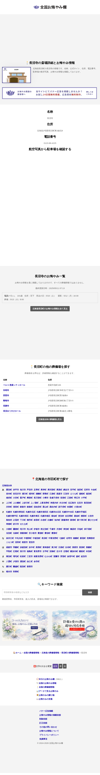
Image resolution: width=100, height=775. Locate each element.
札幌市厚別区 (19, 512)
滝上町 (30, 529)
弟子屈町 (88, 529)
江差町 (52, 494)
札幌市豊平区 (12, 516)
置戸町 (23, 498)
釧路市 (23, 507)
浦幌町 (39, 494)
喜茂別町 (88, 503)
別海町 (52, 551)
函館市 (9, 547)
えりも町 (74, 494)
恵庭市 (59, 494)
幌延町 (82, 551)
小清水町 (78, 507)
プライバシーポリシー (49, 735)
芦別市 (30, 490)
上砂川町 (26, 503)
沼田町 (18, 542)
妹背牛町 (71, 556)
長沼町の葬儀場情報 (70, 653)
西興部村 (91, 538)
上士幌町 (17, 503)
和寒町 (16, 571)
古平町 (45, 551)
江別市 (66, 494)
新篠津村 (65, 520)
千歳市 (52, 529)
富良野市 (38, 551)
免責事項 (43, 739)
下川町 (23, 520)
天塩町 (80, 529)
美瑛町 (39, 547)
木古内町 (63, 503)
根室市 (25, 542)
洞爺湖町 (24, 533)
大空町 (16, 498)
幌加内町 (74, 551)
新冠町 (83, 538)
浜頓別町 (24, 547)
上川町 (9, 503)
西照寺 (6, 395)
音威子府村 (54, 498)
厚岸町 (43, 490)
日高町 (61, 547)
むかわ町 (48, 556)
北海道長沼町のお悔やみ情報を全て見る (50, 309)
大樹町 (9, 529)
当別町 (9, 533)
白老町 (43, 520)
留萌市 (30, 566)
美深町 (82, 547)
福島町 (30, 551)
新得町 (73, 520)
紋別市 (84, 556)
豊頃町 (47, 533)
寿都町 (9, 524)
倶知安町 (38, 507)
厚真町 (59, 490)
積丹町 (30, 520)
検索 (90, 592)
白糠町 (50, 520)
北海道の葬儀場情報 (50, 653)
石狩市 (87, 490)
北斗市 (59, 551)
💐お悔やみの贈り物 (45, 695)
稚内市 (9, 571)
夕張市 (16, 561)
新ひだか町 (93, 520)
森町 (78, 556)
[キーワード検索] (41, 592)
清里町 (16, 507)
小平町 (84, 498)
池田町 (80, 490)
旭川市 (23, 490)
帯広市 (77, 498)
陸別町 (23, 566)
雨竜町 (45, 494)
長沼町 (44, 538)
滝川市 (23, 529)
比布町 (68, 547)
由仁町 (30, 561)
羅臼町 (9, 566)
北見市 (80, 503)
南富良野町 (38, 556)
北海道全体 (7, 485)
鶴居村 (73, 529)
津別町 (66, 529)
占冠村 (16, 520)
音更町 (63, 498)
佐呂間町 (69, 516)
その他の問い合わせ (48, 727)
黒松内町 (53, 507)
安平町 (73, 490)
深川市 (23, 551)
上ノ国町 (35, 503)
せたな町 (24, 524)
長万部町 (38, 498)
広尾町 (16, 551)
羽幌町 (16, 547)
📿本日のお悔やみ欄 (45, 679)
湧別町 (23, 561)
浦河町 (32, 494)
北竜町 (66, 551)
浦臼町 (25, 494)
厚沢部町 (51, 490)
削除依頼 (43, 719)
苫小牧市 (33, 533)
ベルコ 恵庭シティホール (14, 385)
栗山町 (45, 507)
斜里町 (37, 520)
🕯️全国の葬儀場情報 (45, 687)
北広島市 (72, 503)
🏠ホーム (17, 653)
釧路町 (30, 507)
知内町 (57, 520)
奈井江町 (10, 538)
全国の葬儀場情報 (31, 653)
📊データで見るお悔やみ (47, 691)
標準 (55, 666)
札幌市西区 (24, 516)
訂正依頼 (43, 723)
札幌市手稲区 (81, 512)
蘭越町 (16, 566)
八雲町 (9, 561)
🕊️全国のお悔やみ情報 (46, 683)
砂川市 (16, 524)
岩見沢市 (17, 494)
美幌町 (89, 547)
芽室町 (63, 556)
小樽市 (45, 498)
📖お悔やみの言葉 (44, 699)
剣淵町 (70, 507)
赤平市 (16, 490)
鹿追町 (77, 516)
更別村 (61, 516)
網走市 (66, 490)
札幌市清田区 (42, 512)
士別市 (91, 516)
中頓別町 (36, 538)
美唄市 (75, 547)
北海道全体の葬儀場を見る (50, 419)
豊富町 (54, 533)
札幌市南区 (45, 516)
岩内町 (9, 494)
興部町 (30, 498)
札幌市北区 (31, 512)
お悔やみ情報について (49, 731)
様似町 (54, 516)
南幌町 (76, 538)
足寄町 (37, 490)
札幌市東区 (34, 516)
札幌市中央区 (68, 512)
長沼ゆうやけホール (12, 411)
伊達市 (37, 529)
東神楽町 (46, 547)
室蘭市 (56, 556)
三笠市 (30, 556)
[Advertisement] (50, 39)
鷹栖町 (16, 529)
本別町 (89, 551)
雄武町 (9, 498)
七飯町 (62, 538)
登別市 (32, 542)
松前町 (23, 556)
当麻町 (16, 533)
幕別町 (9, 556)
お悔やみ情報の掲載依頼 (50, 715)
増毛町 (16, 556)
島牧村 (9, 520)
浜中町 (32, 547)
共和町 (9, 507)
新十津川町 (82, 520)
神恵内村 (54, 503)
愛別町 (9, 490)
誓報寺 (6, 400)
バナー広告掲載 (46, 711)
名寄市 (69, 538)
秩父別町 (44, 529)
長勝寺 (6, 406)
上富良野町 (44, 503)
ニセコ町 (10, 542)
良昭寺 (6, 390)
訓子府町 (62, 507)
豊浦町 (40, 533)
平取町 (9, 551)
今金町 (94, 490)
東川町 (54, 547)
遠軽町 (82, 494)
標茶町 (84, 516)
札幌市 (9, 512)
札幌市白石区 (55, 512)
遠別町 (89, 494)
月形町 (59, 529)
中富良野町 (53, 538)
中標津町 (28, 538)
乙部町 (70, 498)
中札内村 (19, 538)
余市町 (37, 561)
